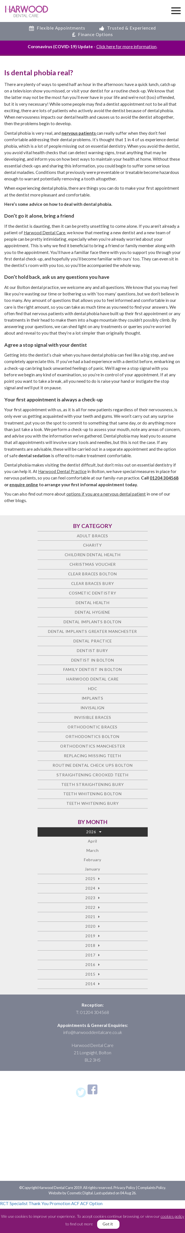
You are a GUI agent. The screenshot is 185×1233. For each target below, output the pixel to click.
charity (92, 545)
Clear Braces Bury (92, 583)
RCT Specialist (14, 1203)
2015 (90, 974)
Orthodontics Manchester (92, 746)
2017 (90, 955)
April (92, 841)
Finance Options (92, 34)
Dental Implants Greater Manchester (92, 631)
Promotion (59, 1203)
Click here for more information (126, 46)
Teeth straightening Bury (92, 784)
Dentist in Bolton (92, 660)
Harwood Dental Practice (62, 471)
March (92, 850)
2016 (90, 964)
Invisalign (92, 707)
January (92, 869)
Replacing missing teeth (92, 755)
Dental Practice (92, 640)
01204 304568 (164, 477)
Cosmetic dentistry (92, 593)
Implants (92, 698)
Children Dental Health (93, 554)
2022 (90, 907)
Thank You (39, 1203)
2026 (91, 831)
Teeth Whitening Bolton (92, 793)
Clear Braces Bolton (92, 573)
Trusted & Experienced (127, 27)
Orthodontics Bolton (92, 736)
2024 (90, 888)
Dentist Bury (92, 650)
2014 (90, 983)
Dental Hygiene (92, 612)
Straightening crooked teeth (92, 774)
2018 (90, 945)
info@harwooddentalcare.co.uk (92, 1032)
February (92, 859)
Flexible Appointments (57, 27)
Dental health (93, 602)
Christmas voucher (92, 564)
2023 (90, 897)
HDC (92, 688)
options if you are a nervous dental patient (106, 493)
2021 (90, 916)
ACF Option (91, 1203)
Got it (108, 1223)
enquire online (23, 484)
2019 (90, 935)
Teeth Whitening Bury (92, 803)
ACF (75, 1203)
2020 (90, 926)
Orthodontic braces (92, 726)
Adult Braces (92, 535)
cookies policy (172, 1216)
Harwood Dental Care (44, 232)
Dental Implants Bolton (92, 621)
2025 (90, 878)
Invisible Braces (92, 717)
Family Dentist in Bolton (92, 669)
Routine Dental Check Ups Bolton (93, 765)
